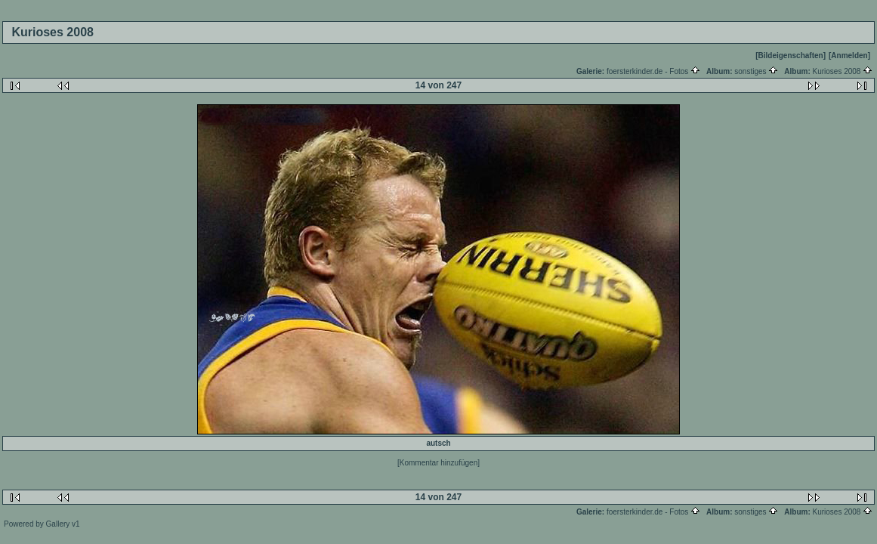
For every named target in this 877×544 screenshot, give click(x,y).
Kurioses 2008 (843, 71)
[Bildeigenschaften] (790, 55)
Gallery (58, 524)
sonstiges (756, 71)
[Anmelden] (849, 55)
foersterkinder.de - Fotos (653, 71)
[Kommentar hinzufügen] (438, 463)
